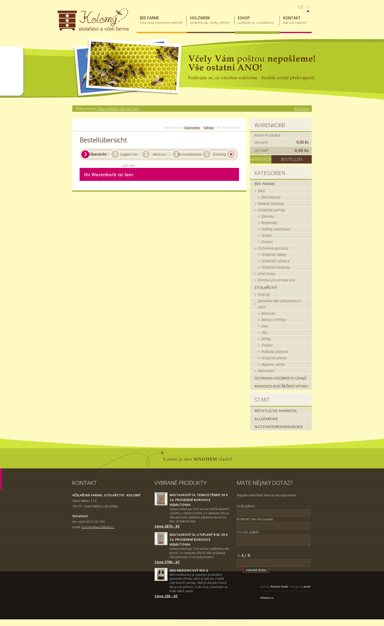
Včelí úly (264, 294)
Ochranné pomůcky (273, 248)
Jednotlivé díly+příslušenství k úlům (279, 303)
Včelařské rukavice (275, 260)
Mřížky (266, 338)
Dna (264, 326)
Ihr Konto (302, 108)
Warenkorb (269, 125)
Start (262, 399)
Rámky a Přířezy (273, 319)
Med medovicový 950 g (188, 570)
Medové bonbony (271, 203)
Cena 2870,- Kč (167, 526)
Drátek (266, 235)
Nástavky (268, 313)
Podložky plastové (274, 351)
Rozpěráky (269, 222)
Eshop (209, 127)
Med (261, 190)
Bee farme (264, 183)
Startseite (192, 127)
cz (300, 6)
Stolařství (265, 287)
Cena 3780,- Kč (167, 561)
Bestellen (291, 159)
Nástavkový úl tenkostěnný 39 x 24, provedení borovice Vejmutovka (198, 500)
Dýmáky (267, 216)
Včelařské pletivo (274, 357)
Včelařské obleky (273, 254)
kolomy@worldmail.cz (98, 527)
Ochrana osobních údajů (280, 378)
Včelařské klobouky (275, 267)
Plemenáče (266, 370)
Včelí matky (266, 273)
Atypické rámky (273, 364)
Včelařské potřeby (271, 209)
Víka (264, 332)
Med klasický (270, 197)
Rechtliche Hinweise (275, 410)
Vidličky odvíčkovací (276, 228)
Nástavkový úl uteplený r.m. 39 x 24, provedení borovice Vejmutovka (198, 539)
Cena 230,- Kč (166, 595)
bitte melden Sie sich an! (118, 108)
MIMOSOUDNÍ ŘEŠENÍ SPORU (281, 386)
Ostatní (267, 241)
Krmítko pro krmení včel (276, 279)
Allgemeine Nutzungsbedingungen (278, 422)
